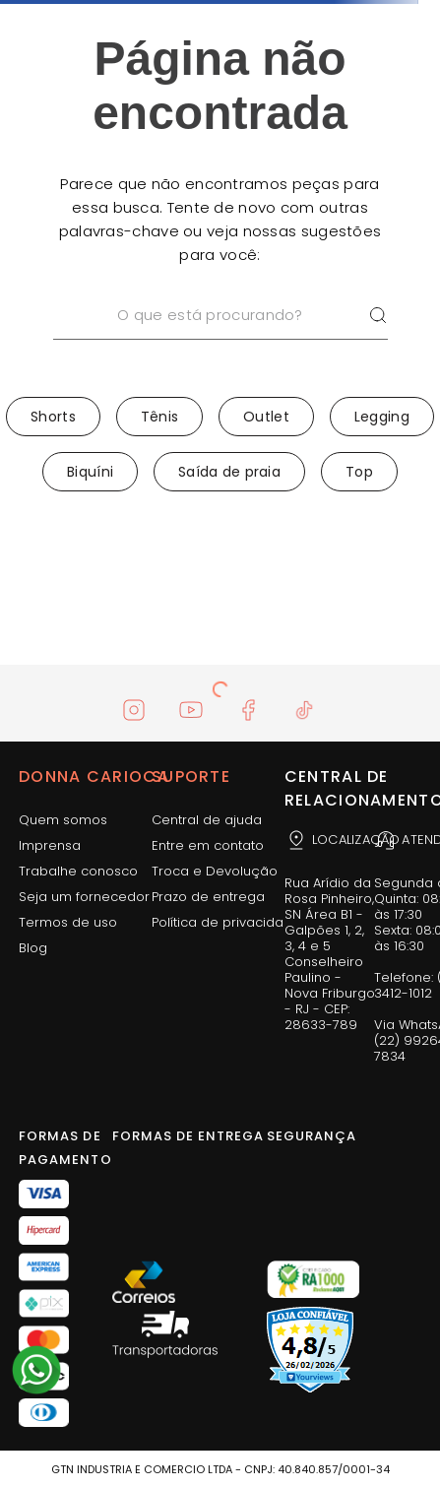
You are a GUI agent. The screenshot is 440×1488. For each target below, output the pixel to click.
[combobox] (220, 340)
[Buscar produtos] (378, 315)
